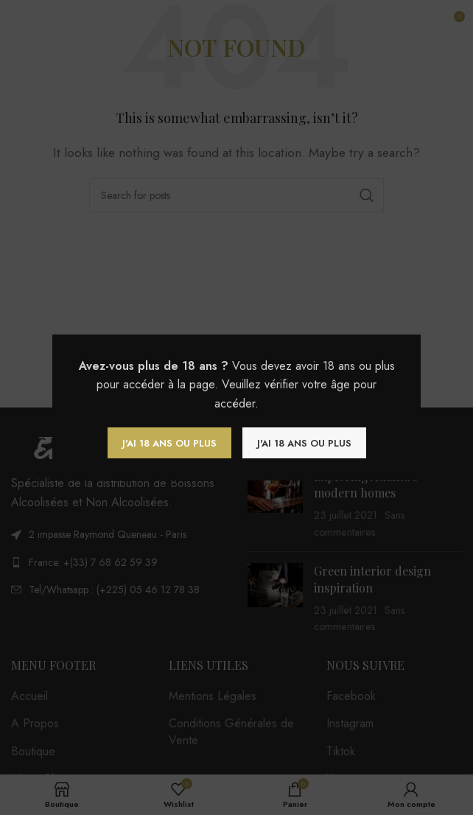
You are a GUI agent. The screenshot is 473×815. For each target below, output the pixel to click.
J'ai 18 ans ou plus (169, 443)
